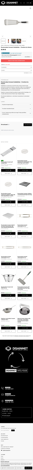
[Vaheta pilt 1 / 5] (3, 41)
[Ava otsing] (21, 3)
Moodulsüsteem (21, 196)
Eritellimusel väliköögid (5, 448)
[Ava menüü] (24, 3)
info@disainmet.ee (10, 395)
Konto (2, 458)
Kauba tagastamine (4, 439)
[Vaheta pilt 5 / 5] (24, 41)
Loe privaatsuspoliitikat (5, 465)
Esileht (2, 45)
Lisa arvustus (28, 124)
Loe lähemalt (28, 56)
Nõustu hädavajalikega (8, 468)
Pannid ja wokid (4, 289)
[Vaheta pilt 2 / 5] (8, 41)
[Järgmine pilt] (30, 36)
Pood (2, 456)
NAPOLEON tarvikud (5, 321)
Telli (13, 430)
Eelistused (20, 468)
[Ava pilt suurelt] (30, 8)
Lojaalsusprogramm (5, 450)
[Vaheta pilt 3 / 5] (13, 41)
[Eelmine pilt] (2, 36)
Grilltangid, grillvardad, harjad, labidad (17, 45)
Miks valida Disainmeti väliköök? (7, 446)
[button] (8, 170)
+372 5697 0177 (9, 389)
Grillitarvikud (6, 45)
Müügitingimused (4, 435)
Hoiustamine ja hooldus (23, 227)
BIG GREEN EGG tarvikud (23, 164)
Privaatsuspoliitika (4, 437)
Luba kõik (28, 468)
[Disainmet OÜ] (9, 3)
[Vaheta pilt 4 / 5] (18, 41)
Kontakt (2, 440)
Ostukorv (3, 459)
